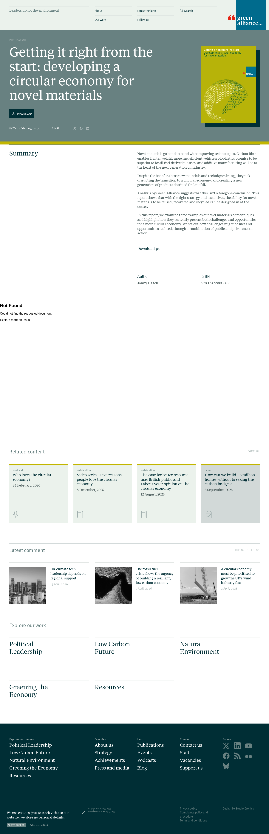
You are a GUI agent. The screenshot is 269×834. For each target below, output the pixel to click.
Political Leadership (30, 745)
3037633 (111, 811)
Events (144, 752)
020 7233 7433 (104, 808)
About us (104, 745)
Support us (191, 768)
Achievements (110, 760)
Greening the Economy (33, 768)
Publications (150, 745)
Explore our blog (247, 550)
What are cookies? (39, 825)
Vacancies (190, 760)
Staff (185, 752)
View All (254, 451)
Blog (142, 768)
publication (17, 40)
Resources (20, 775)
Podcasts (146, 760)
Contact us (191, 745)
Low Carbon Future (29, 752)
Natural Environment (32, 760)
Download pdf (165, 248)
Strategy (103, 752)
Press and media (112, 768)
